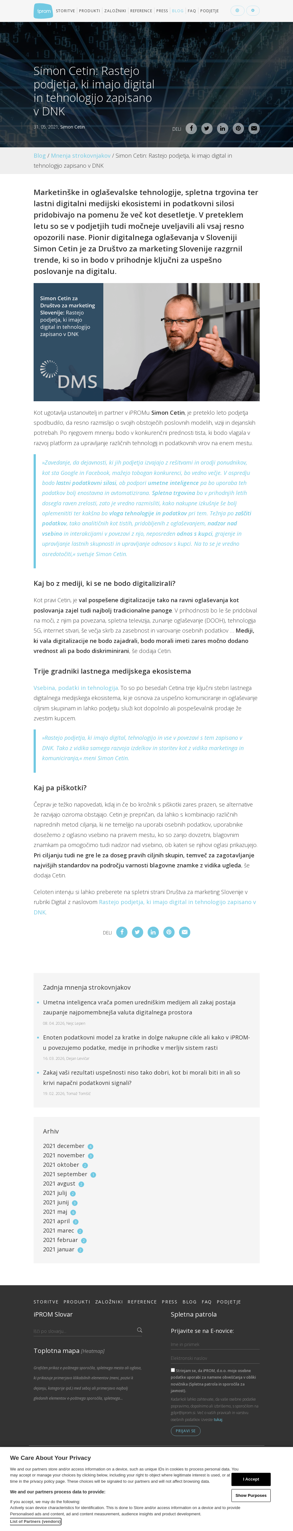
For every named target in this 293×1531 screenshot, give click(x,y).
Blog (178, 10)
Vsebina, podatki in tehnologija (76, 688)
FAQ (192, 10)
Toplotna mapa (69, 1350)
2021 (68, 1146)
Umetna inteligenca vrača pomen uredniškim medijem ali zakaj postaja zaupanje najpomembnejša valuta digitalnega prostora (139, 1012)
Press (162, 10)
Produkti (89, 10)
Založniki (115, 10)
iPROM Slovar (53, 1314)
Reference (141, 10)
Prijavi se (186, 1431)
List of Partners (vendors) (35, 1521)
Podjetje (209, 10)
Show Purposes (251, 1495)
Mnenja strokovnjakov (81, 155)
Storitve (65, 10)
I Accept (251, 1479)
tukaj (218, 1419)
